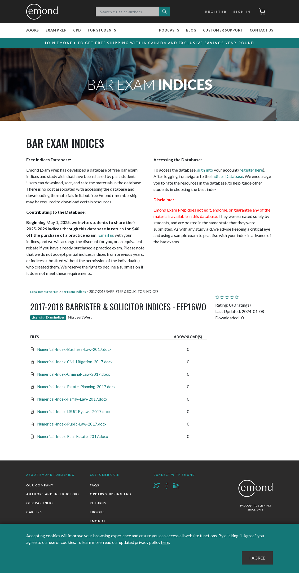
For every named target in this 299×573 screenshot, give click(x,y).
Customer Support (223, 31)
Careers (34, 512)
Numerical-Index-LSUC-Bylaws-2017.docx (73, 411)
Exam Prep (56, 31)
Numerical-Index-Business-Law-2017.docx (73, 349)
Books (32, 31)
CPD (77, 31)
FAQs (94, 485)
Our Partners (40, 503)
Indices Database (227, 176)
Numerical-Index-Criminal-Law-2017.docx (72, 374)
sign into (205, 170)
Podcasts (169, 31)
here (165, 542)
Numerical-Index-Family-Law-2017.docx (71, 399)
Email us (105, 235)
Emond (43, 12)
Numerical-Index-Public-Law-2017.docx (70, 424)
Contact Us (262, 31)
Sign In (240, 12)
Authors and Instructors (53, 494)
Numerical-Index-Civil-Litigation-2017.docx (74, 361)
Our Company (39, 485)
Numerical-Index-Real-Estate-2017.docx (71, 436)
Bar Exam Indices (75, 292)
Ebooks (97, 512)
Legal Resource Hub (44, 292)
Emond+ (98, 520)
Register (215, 12)
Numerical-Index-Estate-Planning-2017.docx (75, 386)
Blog (191, 31)
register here (250, 170)
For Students (102, 31)
